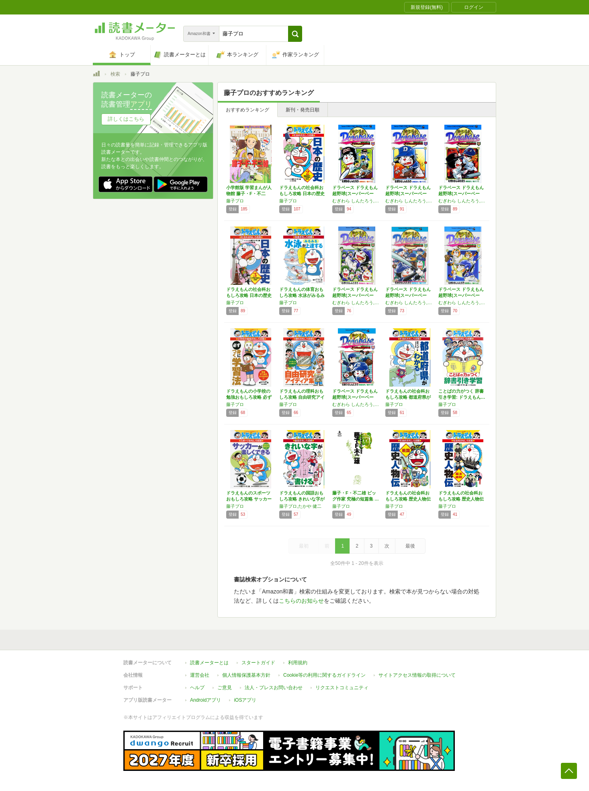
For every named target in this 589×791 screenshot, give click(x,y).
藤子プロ (235, 200)
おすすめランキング (247, 110)
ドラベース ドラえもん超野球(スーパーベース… (355, 193)
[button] (295, 34)
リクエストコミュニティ (341, 687)
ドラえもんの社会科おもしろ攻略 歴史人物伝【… (408, 498)
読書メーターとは (209, 662)
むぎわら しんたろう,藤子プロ (356, 302)
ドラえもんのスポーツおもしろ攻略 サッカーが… (249, 498)
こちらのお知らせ (301, 600)
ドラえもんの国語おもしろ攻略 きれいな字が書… (302, 498)
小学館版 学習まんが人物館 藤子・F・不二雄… (249, 193)
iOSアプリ (245, 700)
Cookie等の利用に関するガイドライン (324, 675)
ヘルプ (197, 687)
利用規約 (297, 662)
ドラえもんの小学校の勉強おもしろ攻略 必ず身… (249, 397)
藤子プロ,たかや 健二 (300, 506)
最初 (304, 546)
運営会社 (199, 675)
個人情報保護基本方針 (246, 675)
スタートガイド (258, 662)
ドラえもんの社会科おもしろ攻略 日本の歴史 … (302, 193)
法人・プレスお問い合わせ (274, 687)
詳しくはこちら (126, 119)
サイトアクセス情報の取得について (417, 675)
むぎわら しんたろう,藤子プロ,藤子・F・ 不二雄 (356, 200)
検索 (115, 74)
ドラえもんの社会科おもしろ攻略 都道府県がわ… (408, 397)
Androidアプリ (205, 700)
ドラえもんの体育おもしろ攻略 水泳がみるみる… (302, 295)
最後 (410, 546)
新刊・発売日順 (302, 110)
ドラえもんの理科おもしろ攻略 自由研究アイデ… (302, 397)
